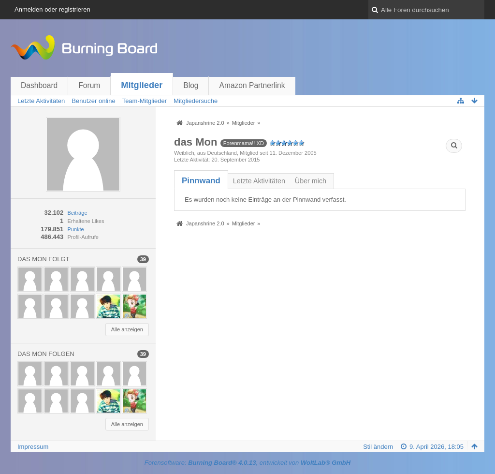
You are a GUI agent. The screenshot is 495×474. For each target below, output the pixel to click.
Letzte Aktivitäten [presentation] (259, 181)
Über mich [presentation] (310, 181)
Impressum (32, 446)
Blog (190, 85)
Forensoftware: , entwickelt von (247, 462)
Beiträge (77, 213)
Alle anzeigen (127, 329)
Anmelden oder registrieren (52, 9)
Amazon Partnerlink (252, 85)
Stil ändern (378, 446)
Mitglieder (141, 85)
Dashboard (39, 85)
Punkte (75, 229)
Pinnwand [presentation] (201, 180)
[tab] (201, 181)
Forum (89, 85)
